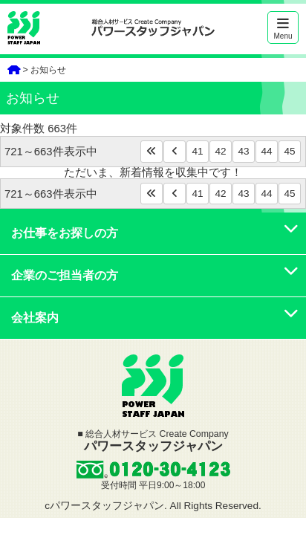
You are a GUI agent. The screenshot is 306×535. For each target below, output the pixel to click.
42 (220, 151)
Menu (283, 28)
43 (243, 151)
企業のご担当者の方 (155, 275)
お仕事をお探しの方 (155, 233)
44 (266, 151)
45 (289, 151)
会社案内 (155, 317)
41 (197, 151)
